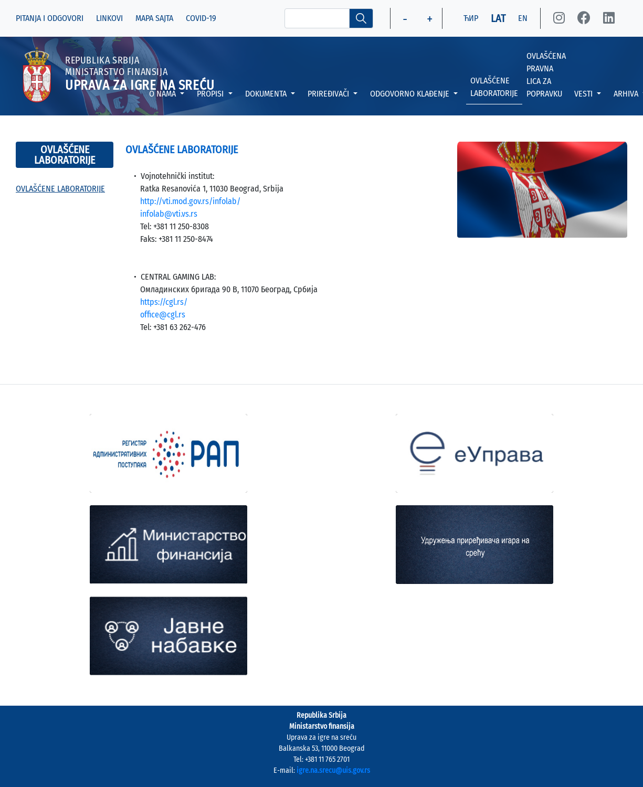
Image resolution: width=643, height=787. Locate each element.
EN (523, 18)
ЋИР (470, 18)
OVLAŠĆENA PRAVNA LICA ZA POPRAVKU (546, 75)
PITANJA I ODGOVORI (49, 18)
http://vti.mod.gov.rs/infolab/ (190, 201)
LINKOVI (109, 18)
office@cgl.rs (162, 315)
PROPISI (211, 94)
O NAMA (163, 94)
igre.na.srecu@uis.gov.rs (333, 770)
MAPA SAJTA (154, 18)
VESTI (584, 94)
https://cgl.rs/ (163, 302)
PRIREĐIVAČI (329, 94)
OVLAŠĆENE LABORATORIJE (494, 87)
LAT (498, 18)
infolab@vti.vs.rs (168, 214)
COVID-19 (201, 18)
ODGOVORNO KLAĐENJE (410, 94)
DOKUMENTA (267, 94)
